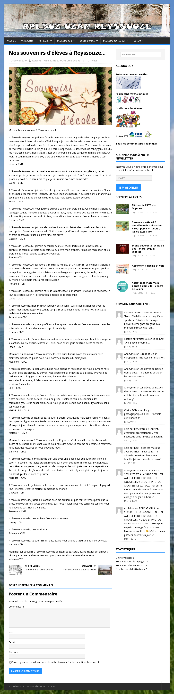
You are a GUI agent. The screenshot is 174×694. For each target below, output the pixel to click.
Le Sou (137, 40)
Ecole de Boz (64, 40)
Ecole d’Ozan (87, 40)
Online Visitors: (124, 556)
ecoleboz (36, 60)
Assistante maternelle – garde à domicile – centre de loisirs (147, 284)
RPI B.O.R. (44, 40)
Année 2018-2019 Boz (55, 60)
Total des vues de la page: (130, 560)
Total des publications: (128, 564)
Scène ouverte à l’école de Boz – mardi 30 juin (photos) (148, 247)
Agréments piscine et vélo (148, 264)
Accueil (11, 40)
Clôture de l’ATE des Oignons (144, 205)
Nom (11, 632)
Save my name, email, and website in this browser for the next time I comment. (56, 662)
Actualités (27, 40)
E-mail (12, 642)
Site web (13, 652)
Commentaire (16, 606)
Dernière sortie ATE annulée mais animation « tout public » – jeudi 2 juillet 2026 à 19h (147, 225)
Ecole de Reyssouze (114, 40)
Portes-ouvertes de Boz (147, 311)
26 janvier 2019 (19, 60)
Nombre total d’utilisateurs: (131, 568)
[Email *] (134, 177)
